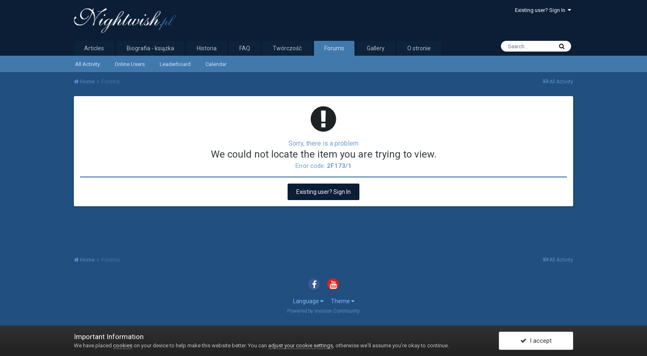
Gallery (376, 48)
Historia (207, 48)
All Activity (87, 64)
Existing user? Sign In (543, 10)
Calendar (216, 64)
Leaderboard (175, 64)
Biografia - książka (150, 48)
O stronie (419, 48)
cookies (122, 345)
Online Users (130, 64)
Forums (334, 48)
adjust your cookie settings (300, 345)
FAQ (244, 48)
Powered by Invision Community (323, 311)
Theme (342, 301)
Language (308, 301)
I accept (536, 340)
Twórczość (287, 48)
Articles (94, 48)
